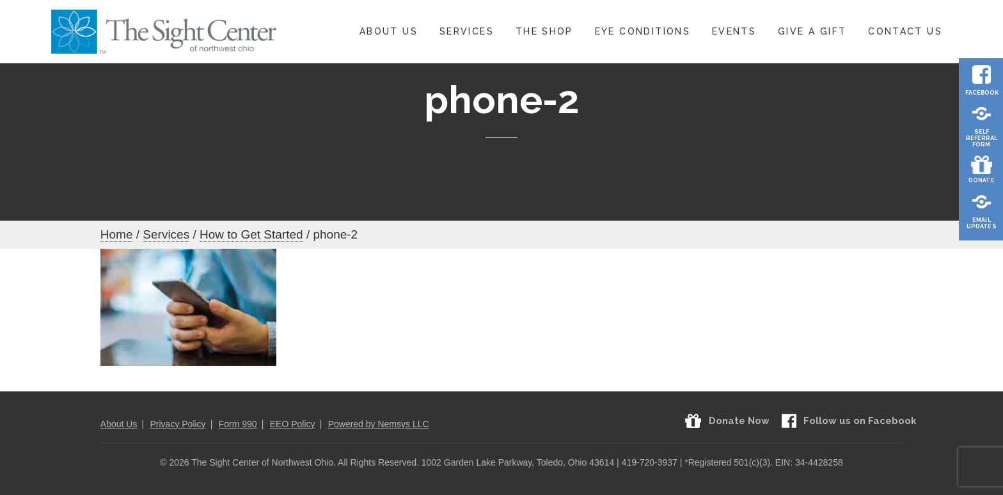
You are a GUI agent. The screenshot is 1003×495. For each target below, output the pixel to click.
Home (116, 234)
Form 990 (238, 424)
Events (734, 31)
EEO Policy (292, 424)
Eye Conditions (642, 31)
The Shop (544, 31)
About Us (388, 31)
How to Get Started (251, 234)
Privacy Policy (177, 424)
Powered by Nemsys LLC (378, 424)
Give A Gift (812, 31)
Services (466, 31)
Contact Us (905, 31)
